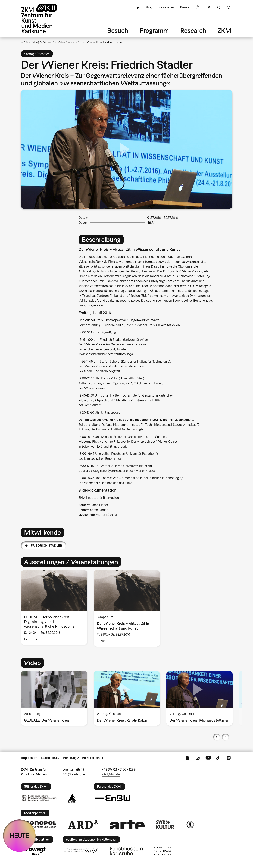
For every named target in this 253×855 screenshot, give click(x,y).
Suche (228, 7)
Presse (184, 7)
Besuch (117, 30)
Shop (148, 7)
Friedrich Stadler (46, 545)
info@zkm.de (111, 774)
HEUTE (19, 835)
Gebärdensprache (208, 7)
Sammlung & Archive (38, 41)
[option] (54, 607)
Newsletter (166, 7)
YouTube (208, 758)
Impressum (29, 758)
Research (193, 30)
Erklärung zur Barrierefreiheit (83, 758)
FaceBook (187, 758)
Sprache (218, 7)
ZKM (224, 30)
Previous (216, 737)
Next (225, 737)
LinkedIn (228, 758)
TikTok (218, 758)
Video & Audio (66, 41)
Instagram (197, 758)
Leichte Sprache (197, 7)
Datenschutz (50, 758)
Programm (154, 30)
